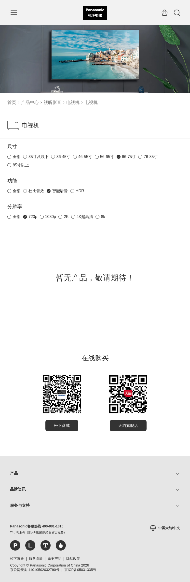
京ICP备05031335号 (80, 570)
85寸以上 (21, 165)
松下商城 (62, 425)
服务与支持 (20, 505)
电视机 (73, 102)
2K (66, 217)
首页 (11, 102)
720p (32, 217)
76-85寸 (151, 157)
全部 (17, 157)
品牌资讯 (18, 489)
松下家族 (17, 559)
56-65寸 (107, 157)
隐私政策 (73, 559)
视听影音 (52, 102)
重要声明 (54, 559)
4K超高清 (85, 217)
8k (103, 217)
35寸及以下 (38, 157)
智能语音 (60, 191)
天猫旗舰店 (128, 425)
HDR (80, 191)
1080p (50, 217)
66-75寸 (129, 157)
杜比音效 (36, 191)
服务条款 (36, 559)
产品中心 (30, 102)
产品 (14, 473)
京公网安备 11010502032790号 (34, 570)
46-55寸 (85, 157)
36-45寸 (63, 157)
